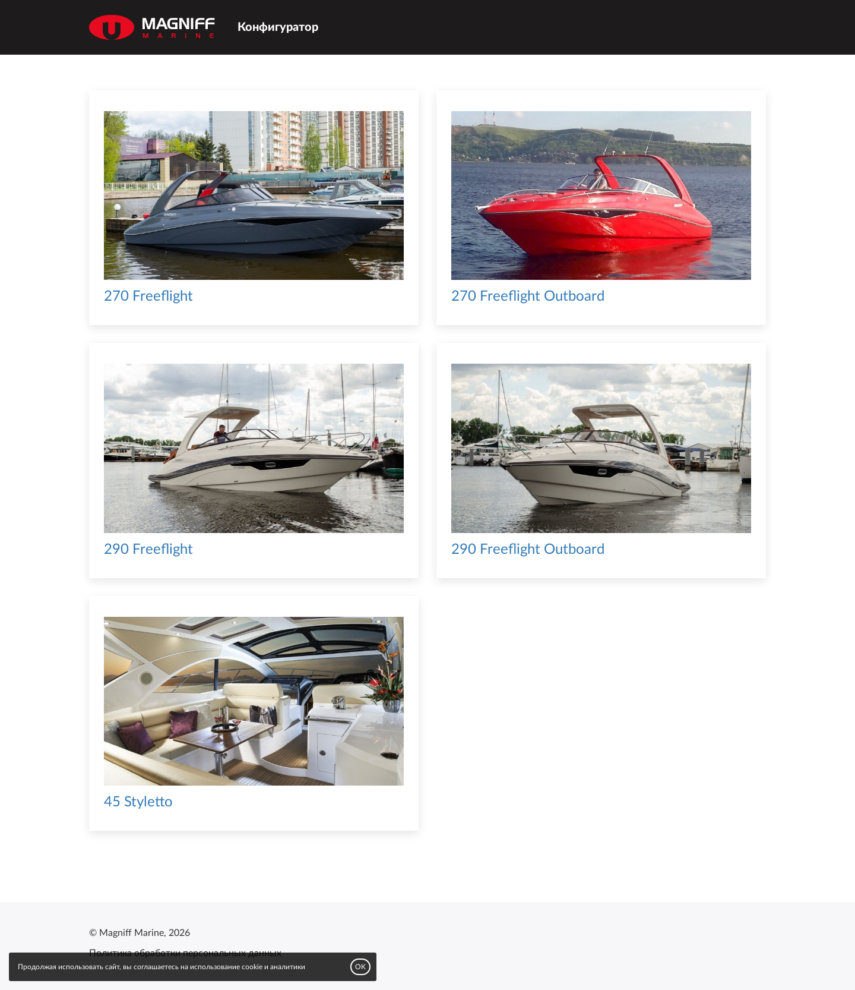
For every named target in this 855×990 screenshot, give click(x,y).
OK (360, 966)
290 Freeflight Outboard (527, 550)
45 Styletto (138, 802)
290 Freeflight (148, 550)
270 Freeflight (148, 296)
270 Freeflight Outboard (527, 296)
